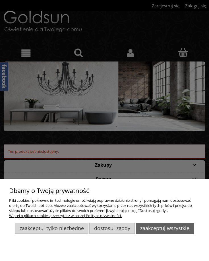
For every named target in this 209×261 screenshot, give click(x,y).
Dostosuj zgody (112, 228)
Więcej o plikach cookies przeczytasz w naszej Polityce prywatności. (65, 215)
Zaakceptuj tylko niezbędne (52, 228)
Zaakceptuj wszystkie (164, 228)
